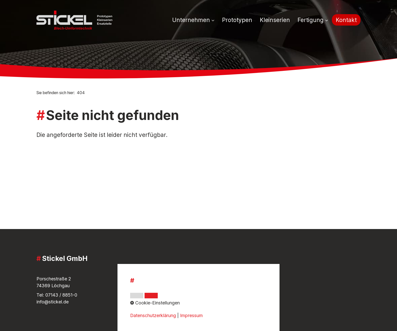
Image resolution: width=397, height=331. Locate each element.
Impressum (158, 277)
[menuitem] (195, 20)
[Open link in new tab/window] (264, 291)
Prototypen (237, 19)
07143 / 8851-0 (61, 295)
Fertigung (312, 19)
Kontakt (346, 19)
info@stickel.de (52, 301)
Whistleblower (162, 286)
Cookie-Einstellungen (169, 300)
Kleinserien (275, 19)
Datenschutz (160, 293)
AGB (151, 270)
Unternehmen (193, 19)
